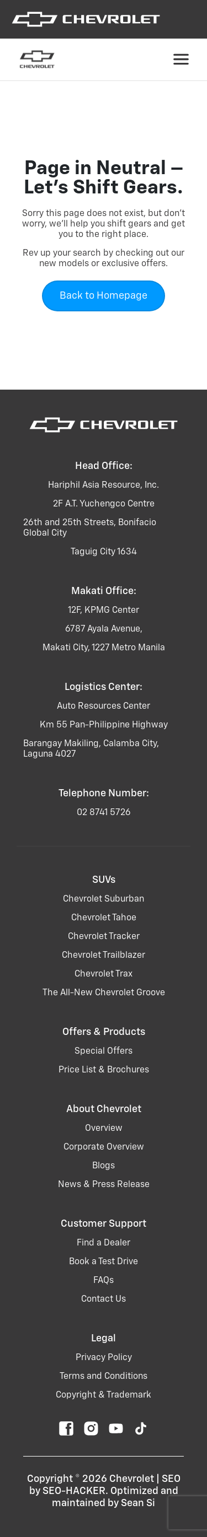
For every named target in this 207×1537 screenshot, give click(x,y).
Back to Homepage (103, 296)
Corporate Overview (103, 1147)
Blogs (103, 1166)
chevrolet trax (103, 974)
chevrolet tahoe (103, 918)
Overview (104, 1128)
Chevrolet (131, 1479)
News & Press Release (104, 1184)
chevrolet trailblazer (103, 955)
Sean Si (138, 1503)
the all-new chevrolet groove (104, 993)
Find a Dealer (103, 1243)
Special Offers (103, 1051)
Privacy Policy (104, 1357)
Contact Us (103, 1299)
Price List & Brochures (104, 1070)
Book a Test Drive (103, 1262)
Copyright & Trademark (103, 1395)
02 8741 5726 (104, 812)
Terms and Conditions (103, 1376)
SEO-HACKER (74, 1491)
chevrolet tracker (104, 936)
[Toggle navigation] (181, 59)
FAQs (103, 1280)
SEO (171, 1479)
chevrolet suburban (103, 899)
